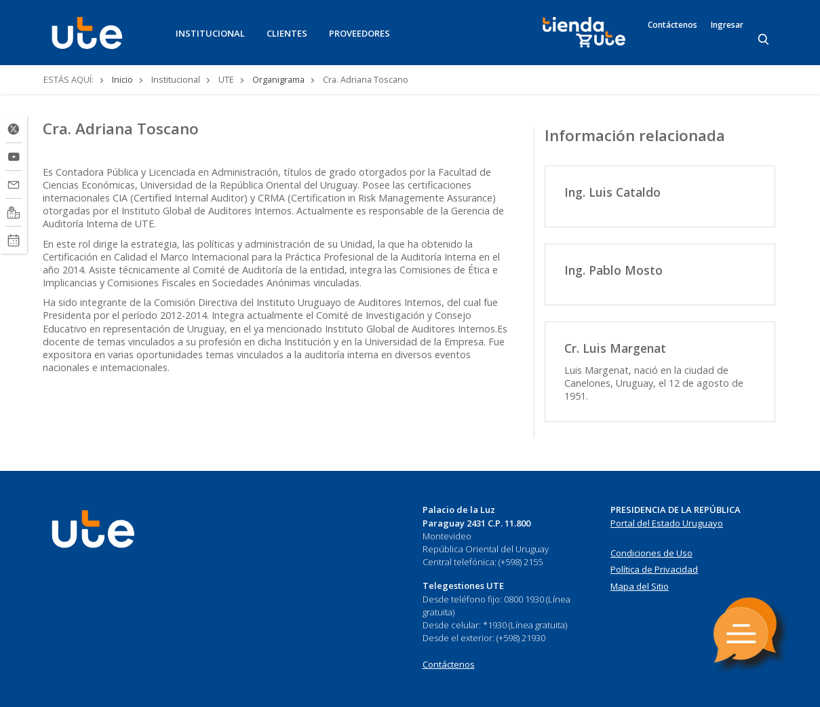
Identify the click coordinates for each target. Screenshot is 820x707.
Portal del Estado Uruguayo (666, 523)
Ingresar (727, 25)
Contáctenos (672, 25)
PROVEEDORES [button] (359, 33)
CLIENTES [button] (287, 33)
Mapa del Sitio (639, 586)
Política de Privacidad (654, 569)
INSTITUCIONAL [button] (210, 33)
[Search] (764, 40)
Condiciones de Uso (651, 553)
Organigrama (278, 79)
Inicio (122, 79)
